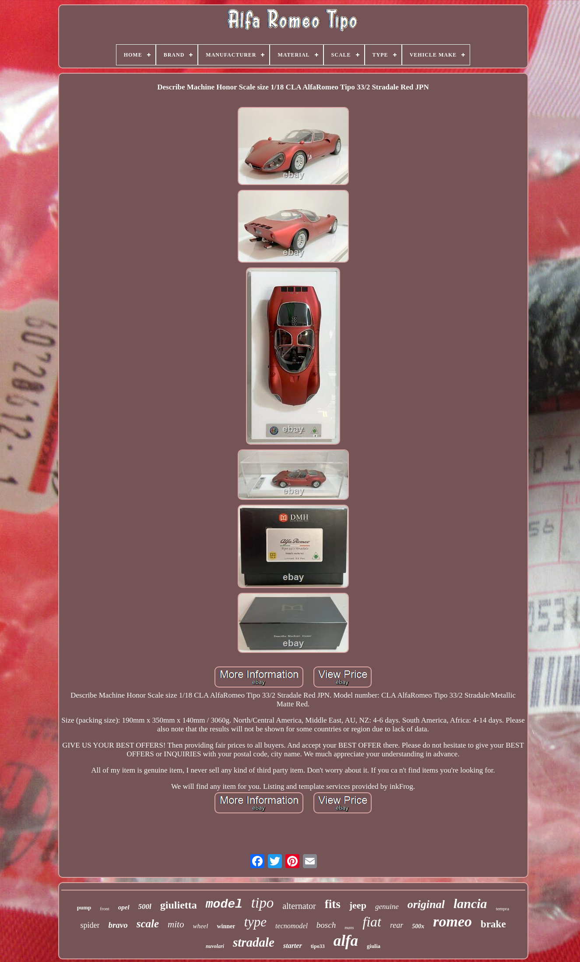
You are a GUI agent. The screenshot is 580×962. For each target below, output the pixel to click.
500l (144, 906)
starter (292, 945)
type (255, 922)
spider (89, 925)
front (104, 908)
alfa (346, 940)
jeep (357, 905)
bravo (117, 925)
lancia (470, 903)
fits (333, 904)
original (426, 904)
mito (176, 924)
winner (226, 926)
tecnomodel (291, 926)
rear (396, 925)
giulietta (178, 905)
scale (148, 924)
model (224, 904)
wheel (200, 926)
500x (418, 926)
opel (124, 907)
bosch (326, 925)
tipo (262, 903)
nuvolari (215, 946)
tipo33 (318, 946)
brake (493, 924)
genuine (387, 906)
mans (349, 927)
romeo (452, 921)
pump (84, 907)
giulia (373, 946)
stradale (253, 942)
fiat (371, 922)
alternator (299, 906)
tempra (503, 908)
